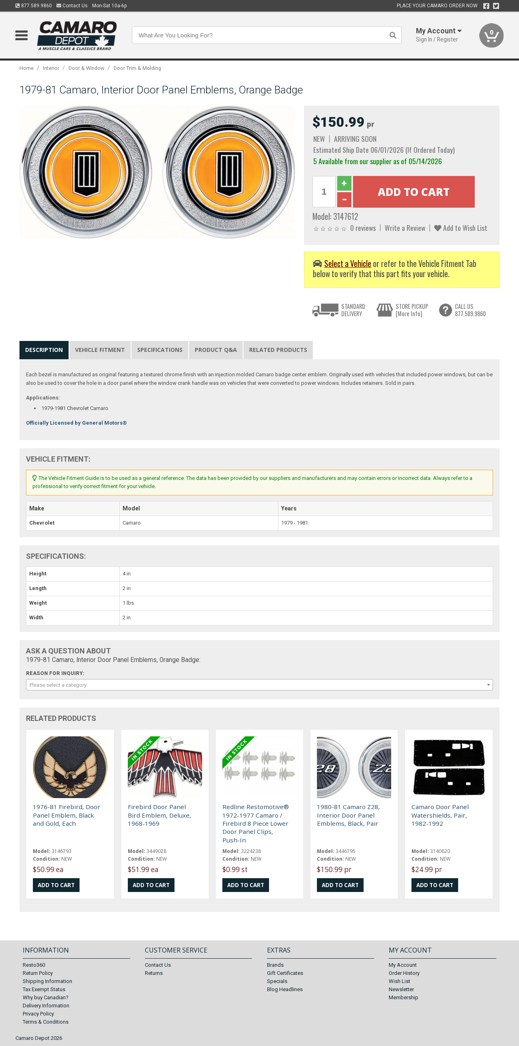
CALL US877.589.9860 (470, 310)
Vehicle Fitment (100, 350)
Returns (154, 973)
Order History (404, 973)
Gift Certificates (285, 973)
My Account (403, 965)
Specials (277, 981)
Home (26, 68)
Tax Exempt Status (44, 989)
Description (44, 350)
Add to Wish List (460, 227)
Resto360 (34, 965)
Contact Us (72, 6)
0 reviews (363, 227)
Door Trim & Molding (137, 68)
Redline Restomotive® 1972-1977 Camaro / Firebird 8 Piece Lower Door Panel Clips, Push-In (255, 823)
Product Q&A (216, 350)
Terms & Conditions (46, 1022)
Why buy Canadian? (46, 997)
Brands (275, 965)
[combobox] (259, 684)
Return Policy (38, 973)
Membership (403, 997)
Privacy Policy (38, 1014)
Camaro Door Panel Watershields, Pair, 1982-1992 (440, 815)
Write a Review (405, 227)
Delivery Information (46, 1006)
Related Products (278, 350)
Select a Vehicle (347, 263)
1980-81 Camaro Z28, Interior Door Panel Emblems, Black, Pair (348, 815)
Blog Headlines (285, 989)
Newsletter (401, 989)
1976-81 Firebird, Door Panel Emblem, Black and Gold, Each (66, 815)
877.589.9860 (33, 6)
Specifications (160, 350)
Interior (51, 68)
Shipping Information (47, 981)
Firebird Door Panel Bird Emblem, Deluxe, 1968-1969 (159, 815)
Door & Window (86, 68)
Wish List (399, 981)
